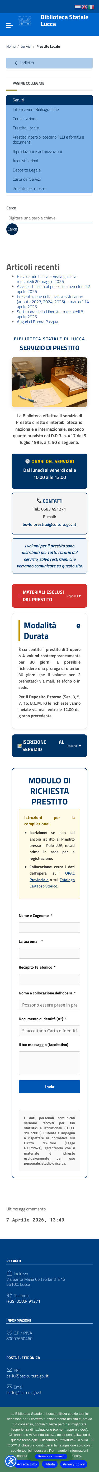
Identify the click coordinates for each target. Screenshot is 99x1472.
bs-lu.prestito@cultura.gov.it (49, 524)
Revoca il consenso (51, 1456)
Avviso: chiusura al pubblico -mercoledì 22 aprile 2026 (53, 289)
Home (11, 46)
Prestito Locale (26, 128)
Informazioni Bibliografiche (36, 109)
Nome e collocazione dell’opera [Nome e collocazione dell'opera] (45, 993)
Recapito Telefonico (35, 967)
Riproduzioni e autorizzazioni (37, 151)
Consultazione (25, 118)
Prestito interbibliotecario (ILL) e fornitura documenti (48, 139)
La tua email (29, 941)
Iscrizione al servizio (49, 745)
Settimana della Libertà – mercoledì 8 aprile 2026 (50, 314)
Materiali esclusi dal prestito (50, 595)
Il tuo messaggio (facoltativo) (43, 1045)
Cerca (11, 207)
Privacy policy (74, 1464)
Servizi (26, 46)
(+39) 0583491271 (23, 1301)
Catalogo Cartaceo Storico (52, 883)
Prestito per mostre (29, 188)
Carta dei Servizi (27, 179)
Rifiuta (50, 1464)
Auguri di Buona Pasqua (37, 321)
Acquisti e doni (25, 161)
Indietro (23, 63)
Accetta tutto (27, 1464)
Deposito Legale (27, 170)
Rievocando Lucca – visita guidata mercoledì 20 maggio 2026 (46, 278)
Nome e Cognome (34, 915)
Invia (49, 1086)
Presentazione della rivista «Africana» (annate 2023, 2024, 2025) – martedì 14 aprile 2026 (53, 301)
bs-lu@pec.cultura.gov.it (27, 1375)
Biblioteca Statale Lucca (64, 20)
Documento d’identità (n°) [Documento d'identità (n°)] (41, 1019)
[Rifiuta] (92, 1439)
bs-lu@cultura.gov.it (24, 1392)
